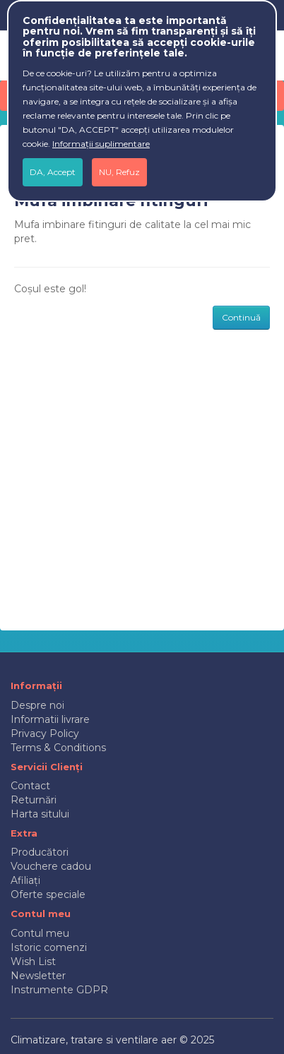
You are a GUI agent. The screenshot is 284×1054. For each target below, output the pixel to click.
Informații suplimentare (101, 143)
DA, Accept (53, 172)
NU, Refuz (119, 172)
